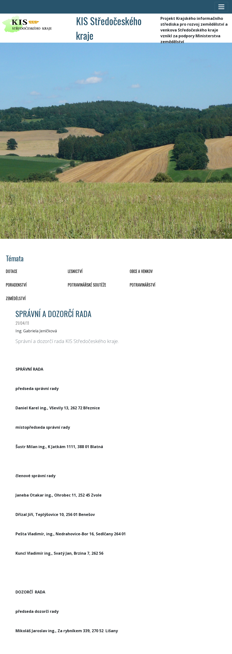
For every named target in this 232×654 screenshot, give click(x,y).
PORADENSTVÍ (16, 285)
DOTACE (11, 271)
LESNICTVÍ (75, 271)
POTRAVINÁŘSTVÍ (142, 285)
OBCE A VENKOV (141, 271)
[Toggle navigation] (221, 7)
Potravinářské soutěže (87, 285)
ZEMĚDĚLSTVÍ (16, 298)
